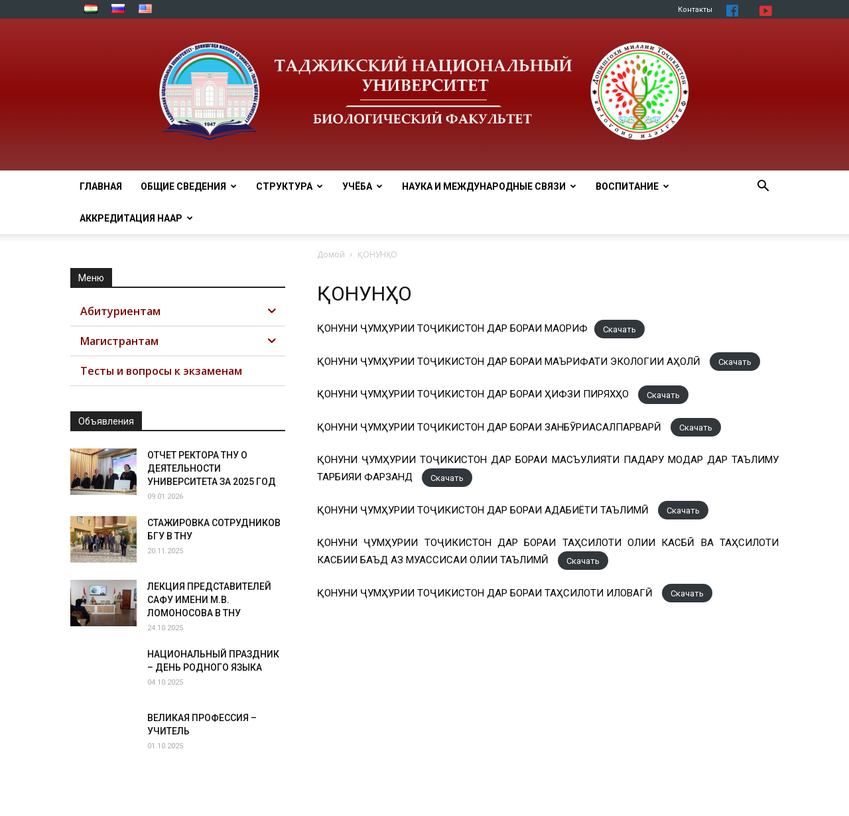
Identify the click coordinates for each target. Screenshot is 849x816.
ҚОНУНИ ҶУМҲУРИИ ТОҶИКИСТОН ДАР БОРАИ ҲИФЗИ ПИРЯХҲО (474, 394)
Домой (331, 254)
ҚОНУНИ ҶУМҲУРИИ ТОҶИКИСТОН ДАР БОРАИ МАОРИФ (452, 328)
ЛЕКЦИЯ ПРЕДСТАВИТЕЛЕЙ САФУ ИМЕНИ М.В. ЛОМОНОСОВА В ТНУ (209, 599)
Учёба (362, 186)
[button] (763, 187)
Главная (101, 186)
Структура (289, 186)
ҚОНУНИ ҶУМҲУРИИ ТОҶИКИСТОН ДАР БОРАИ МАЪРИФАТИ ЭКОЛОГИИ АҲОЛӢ (510, 362)
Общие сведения (189, 186)
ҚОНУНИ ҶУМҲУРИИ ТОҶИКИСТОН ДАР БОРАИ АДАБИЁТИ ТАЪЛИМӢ (484, 510)
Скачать (619, 329)
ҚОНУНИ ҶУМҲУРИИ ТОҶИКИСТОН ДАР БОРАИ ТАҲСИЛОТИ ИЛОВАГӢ (486, 593)
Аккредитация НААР (136, 218)
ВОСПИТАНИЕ (632, 186)
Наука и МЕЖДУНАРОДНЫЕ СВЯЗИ (489, 186)
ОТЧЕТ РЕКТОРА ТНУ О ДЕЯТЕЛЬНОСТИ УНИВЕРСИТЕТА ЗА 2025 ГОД (211, 468)
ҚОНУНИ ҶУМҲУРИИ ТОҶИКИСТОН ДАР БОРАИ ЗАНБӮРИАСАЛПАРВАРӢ (490, 427)
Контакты (695, 9)
